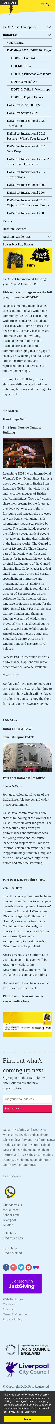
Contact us (10, 1304)
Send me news (13, 1108)
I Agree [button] (27, 1419)
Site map (9, 1309)
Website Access (13, 1299)
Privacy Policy (12, 1319)
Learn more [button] (30, 1412)
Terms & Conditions (16, 1314)
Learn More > (12, 1176)
